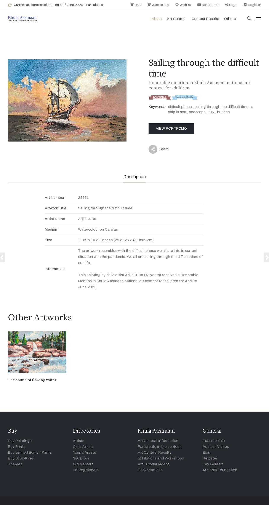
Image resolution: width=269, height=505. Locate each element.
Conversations (150, 470)
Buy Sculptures (21, 458)
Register (252, 5)
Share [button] (159, 149)
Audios (209, 447)
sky (211, 112)
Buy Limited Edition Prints (29, 452)
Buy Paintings (20, 441)
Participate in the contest (159, 447)
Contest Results (205, 19)
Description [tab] (134, 176)
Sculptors (81, 458)
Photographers (86, 470)
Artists (78, 441)
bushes (223, 112)
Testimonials (214, 441)
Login (230, 5)
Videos (223, 447)
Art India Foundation (220, 470)
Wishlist (183, 5)
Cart (135, 5)
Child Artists (83, 447)
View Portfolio (171, 128)
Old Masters (83, 464)
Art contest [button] (177, 19)
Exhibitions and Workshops (161, 458)
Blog (206, 452)
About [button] (157, 19)
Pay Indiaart (213, 464)
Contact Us (208, 5)
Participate (94, 5)
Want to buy (158, 5)
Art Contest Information (158, 441)
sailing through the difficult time (221, 107)
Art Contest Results (154, 452)
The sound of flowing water (32, 380)
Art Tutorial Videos (154, 464)
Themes (15, 464)
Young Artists (84, 452)
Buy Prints (16, 447)
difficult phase (180, 107)
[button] (249, 19)
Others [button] (230, 19)
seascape (197, 112)
